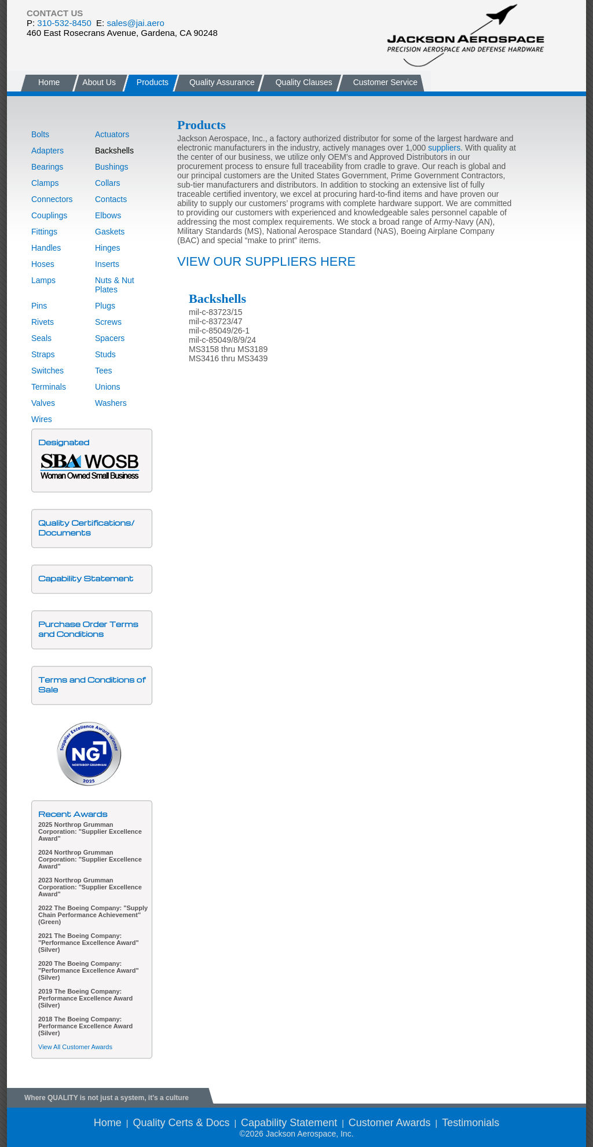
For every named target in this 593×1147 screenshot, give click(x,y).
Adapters (47, 150)
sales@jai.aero (135, 23)
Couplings (49, 215)
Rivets (42, 322)
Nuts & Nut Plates (114, 285)
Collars (107, 183)
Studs (105, 354)
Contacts (111, 199)
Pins (39, 305)
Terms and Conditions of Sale (91, 684)
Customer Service (385, 82)
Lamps (43, 280)
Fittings (44, 231)
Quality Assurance (222, 82)
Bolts (40, 134)
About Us (98, 82)
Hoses (42, 264)
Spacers (110, 338)
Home (49, 82)
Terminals (48, 386)
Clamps (44, 183)
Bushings (112, 166)
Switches (47, 370)
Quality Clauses (304, 82)
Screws (108, 322)
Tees (103, 370)
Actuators (112, 134)
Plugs (105, 305)
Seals (41, 338)
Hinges (107, 247)
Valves (43, 403)
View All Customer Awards (75, 1046)
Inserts (107, 264)
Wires (41, 419)
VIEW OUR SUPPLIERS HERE (266, 261)
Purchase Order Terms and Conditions (88, 629)
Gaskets (110, 231)
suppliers (444, 147)
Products (153, 82)
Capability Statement (85, 578)
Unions (107, 386)
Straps (42, 354)
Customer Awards (390, 1122)
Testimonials (470, 1122)
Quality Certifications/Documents (86, 527)
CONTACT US (55, 13)
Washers (111, 403)
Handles (46, 247)
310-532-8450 (64, 23)
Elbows (108, 215)
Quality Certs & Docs (181, 1122)
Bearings (47, 166)
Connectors (52, 199)
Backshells (114, 150)
